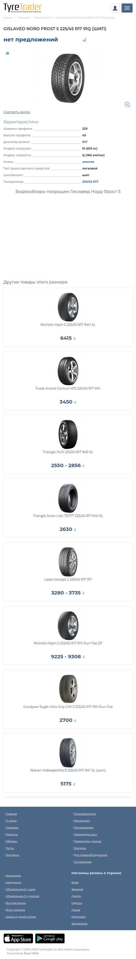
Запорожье (79, 923)
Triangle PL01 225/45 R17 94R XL (68, 452)
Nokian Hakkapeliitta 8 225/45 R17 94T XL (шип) (68, 770)
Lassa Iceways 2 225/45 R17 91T (68, 579)
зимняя (88, 161)
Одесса (76, 903)
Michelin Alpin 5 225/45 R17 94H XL (68, 325)
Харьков (77, 889)
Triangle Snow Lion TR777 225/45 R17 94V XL (68, 516)
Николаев (78, 916)
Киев (75, 882)
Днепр (76, 896)
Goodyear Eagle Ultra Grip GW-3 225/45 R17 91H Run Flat (68, 707)
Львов (75, 909)
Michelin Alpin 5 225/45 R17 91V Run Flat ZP (68, 643)
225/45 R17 (90, 181)
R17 (84, 142)
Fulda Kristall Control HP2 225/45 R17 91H (68, 388)
